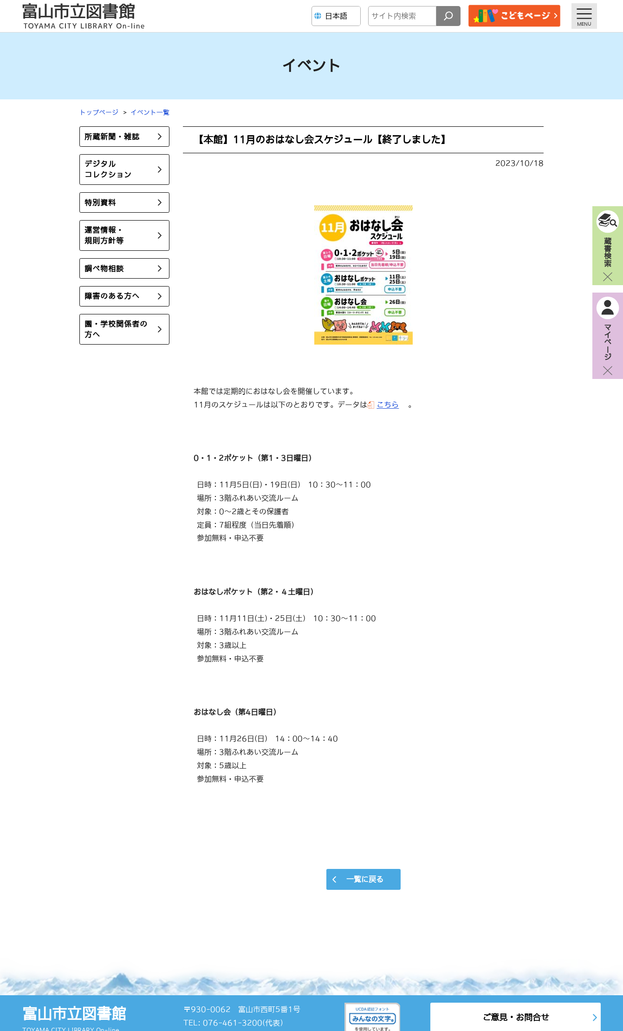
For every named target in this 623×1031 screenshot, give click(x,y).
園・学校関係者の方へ (116, 329)
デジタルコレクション (108, 169)
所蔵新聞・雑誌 (112, 136)
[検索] (448, 16)
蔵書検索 (607, 252)
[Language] (337, 16)
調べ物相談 (104, 268)
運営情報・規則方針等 (104, 235)
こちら (387, 404)
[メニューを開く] (584, 16)
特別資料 (100, 202)
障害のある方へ (112, 296)
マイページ (607, 341)
